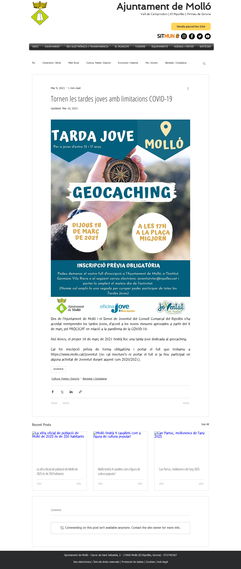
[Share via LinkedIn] (71, 392)
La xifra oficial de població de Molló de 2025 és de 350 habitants (57, 471)
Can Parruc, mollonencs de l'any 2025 (179, 469)
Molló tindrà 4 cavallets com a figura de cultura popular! (119, 471)
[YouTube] (208, 36)
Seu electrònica (82, 562)
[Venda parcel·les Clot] (191, 26)
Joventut (58, 369)
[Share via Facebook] (52, 392)
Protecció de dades (132, 562)
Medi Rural (73, 63)
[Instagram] (184, 36)
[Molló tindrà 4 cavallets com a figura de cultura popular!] (120, 447)
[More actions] (188, 88)
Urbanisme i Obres (52, 63)
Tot (33, 63)
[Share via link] (80, 392)
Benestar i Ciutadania (175, 63)
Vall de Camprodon (153, 14)
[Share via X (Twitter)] (62, 392)
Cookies (150, 562)
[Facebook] (192, 36)
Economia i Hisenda (128, 63)
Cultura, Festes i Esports (98, 63)
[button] (204, 63)
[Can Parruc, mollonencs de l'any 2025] (181, 447)
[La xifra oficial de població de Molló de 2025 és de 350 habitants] (59, 447)
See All (205, 424)
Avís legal (162, 562)
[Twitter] (200, 36)
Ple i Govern (152, 63)
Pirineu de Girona (199, 14)
